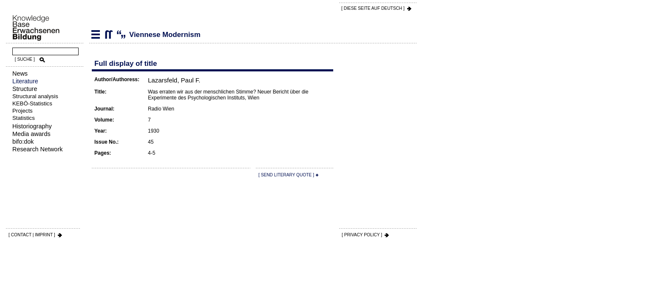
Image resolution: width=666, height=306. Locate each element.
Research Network (37, 149)
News (20, 73)
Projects (22, 111)
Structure (24, 88)
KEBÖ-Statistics (32, 103)
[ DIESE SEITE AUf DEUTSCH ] (373, 8)
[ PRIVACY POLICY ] (362, 234)
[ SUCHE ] (25, 59)
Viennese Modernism (108, 34)
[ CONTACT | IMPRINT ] (32, 234)
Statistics (23, 118)
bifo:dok (23, 141)
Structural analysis (35, 96)
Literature (25, 81)
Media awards (31, 133)
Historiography (32, 126)
